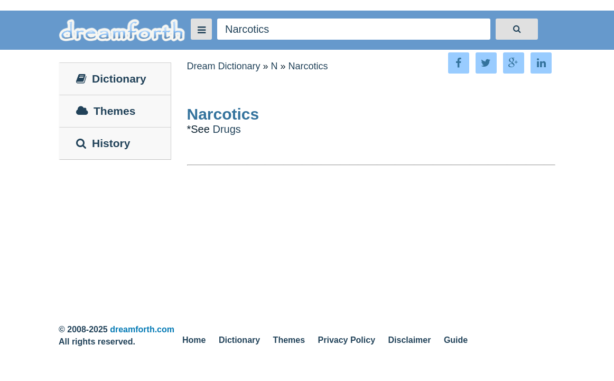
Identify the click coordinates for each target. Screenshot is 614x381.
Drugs (226, 129)
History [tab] (103, 143)
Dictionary (239, 339)
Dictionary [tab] (111, 78)
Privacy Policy (347, 339)
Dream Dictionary (224, 66)
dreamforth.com (142, 329)
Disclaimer (409, 339)
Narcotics (308, 66)
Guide (456, 339)
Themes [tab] (105, 111)
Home (194, 339)
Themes (289, 339)
